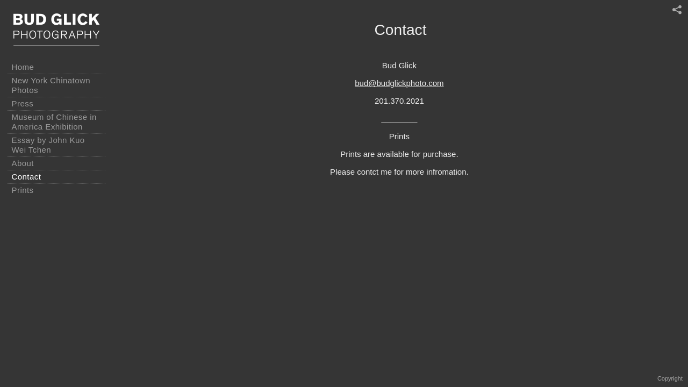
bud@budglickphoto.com (399, 83)
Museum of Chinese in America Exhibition (54, 121)
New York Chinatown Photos (51, 85)
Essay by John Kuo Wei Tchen (48, 144)
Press (23, 103)
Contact (26, 176)
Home (23, 66)
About (23, 163)
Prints (23, 190)
